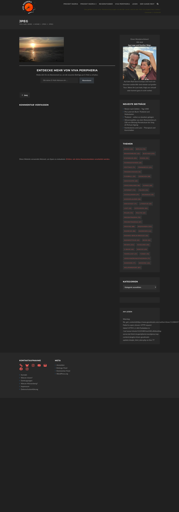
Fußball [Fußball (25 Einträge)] (129, 176)
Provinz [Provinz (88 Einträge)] (129, 226)
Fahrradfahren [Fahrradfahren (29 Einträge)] (133, 163)
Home (37, 24)
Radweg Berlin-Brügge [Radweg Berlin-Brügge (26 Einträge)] (136, 235)
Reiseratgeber (106, 4)
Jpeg (44, 24)
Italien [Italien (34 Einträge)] (143, 190)
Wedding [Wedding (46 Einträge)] (144, 263)
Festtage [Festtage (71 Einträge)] (129, 167)
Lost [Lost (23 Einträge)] (127, 208)
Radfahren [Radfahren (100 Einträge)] (145, 226)
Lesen (135, 4)
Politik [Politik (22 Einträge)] (141, 213)
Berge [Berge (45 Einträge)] (128, 149)
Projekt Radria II (88, 4)
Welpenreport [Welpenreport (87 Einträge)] (132, 267)
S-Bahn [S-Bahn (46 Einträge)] (129, 249)
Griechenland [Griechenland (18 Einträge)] (132, 185)
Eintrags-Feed (62, 368)
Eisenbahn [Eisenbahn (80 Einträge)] (130, 158)
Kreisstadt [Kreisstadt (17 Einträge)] (130, 204)
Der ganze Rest (147, 4)
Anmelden (60, 365)
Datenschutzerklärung (29, 389)
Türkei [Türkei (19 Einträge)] (144, 254)
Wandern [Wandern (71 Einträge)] (130, 263)
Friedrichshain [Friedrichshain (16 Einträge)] (132, 172)
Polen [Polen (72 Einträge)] (128, 213)
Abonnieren (86, 80)
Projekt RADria (71, 4)
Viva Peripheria (122, 4)
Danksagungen (26, 380)
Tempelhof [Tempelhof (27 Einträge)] (130, 254)
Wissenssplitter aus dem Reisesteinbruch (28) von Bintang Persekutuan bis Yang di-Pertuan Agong (140, 122)
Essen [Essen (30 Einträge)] (144, 158)
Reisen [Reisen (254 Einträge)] (129, 245)
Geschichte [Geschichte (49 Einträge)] (131, 181)
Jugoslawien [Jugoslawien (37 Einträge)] (131, 194)
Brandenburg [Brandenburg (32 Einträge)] (132, 153)
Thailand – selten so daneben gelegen (139, 117)
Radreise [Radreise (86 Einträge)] (130, 231)
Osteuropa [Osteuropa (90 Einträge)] (141, 208)
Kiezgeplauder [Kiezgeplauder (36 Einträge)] (132, 199)
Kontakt (24, 375)
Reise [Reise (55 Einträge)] (146, 240)
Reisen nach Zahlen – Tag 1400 (136, 109)
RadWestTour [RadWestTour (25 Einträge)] (132, 240)
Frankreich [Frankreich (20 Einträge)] (145, 167)
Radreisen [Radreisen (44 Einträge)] (145, 231)
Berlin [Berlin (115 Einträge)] (141, 149)
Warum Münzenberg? (29, 383)
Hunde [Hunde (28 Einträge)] (147, 185)
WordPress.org (62, 374)
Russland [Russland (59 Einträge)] (143, 245)
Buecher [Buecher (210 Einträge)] (149, 153)
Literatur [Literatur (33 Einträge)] (146, 204)
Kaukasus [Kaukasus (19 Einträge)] (148, 194)
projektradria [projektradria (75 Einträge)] (132, 217)
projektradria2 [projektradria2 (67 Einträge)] (132, 222)
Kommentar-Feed (63, 371)
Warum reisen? (27, 378)
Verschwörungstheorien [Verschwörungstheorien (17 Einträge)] (137, 258)
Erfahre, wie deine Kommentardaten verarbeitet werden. (88, 159)
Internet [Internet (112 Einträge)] (130, 190)
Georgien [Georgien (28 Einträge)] (144, 176)
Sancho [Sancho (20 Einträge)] (142, 249)
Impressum (25, 386)
